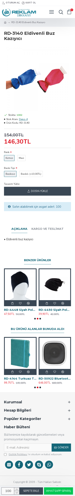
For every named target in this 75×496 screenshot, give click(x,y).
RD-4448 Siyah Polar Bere (20, 310)
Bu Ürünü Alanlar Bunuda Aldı (37, 329)
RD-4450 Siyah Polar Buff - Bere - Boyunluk (55, 310)
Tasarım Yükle (11, 184)
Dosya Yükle (37, 191)
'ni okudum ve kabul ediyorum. (33, 454)
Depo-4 (23, 119)
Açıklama (19, 229)
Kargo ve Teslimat (47, 229)
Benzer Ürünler (37, 260)
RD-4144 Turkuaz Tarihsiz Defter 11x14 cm (20, 378)
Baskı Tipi (9, 168)
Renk (6, 152)
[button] (35, 318)
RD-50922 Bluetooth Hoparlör (55, 378)
